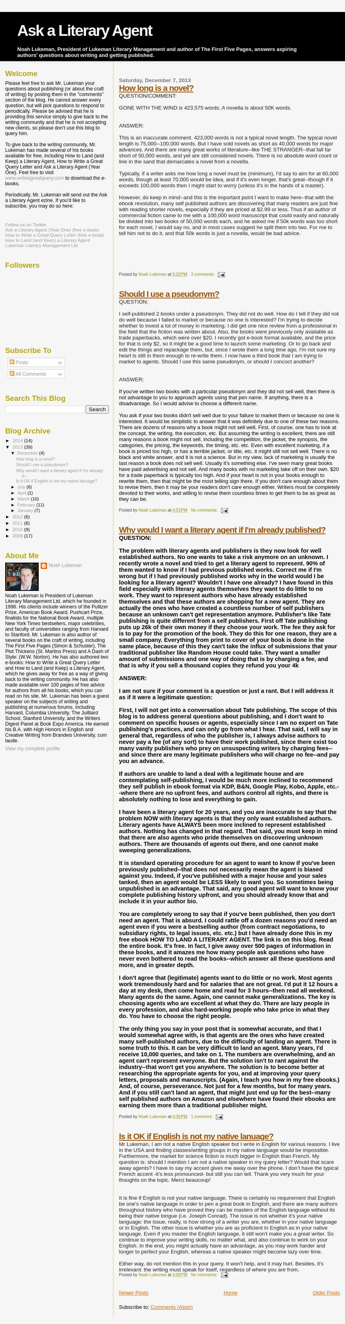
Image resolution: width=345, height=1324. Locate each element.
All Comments (28, 374)
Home (231, 1293)
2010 (18, 529)
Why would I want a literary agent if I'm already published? (222, 529)
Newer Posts (133, 1293)
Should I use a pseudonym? (169, 293)
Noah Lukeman (65, 565)
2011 (18, 523)
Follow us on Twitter (25, 224)
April (23, 492)
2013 (18, 446)
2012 (18, 516)
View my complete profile (32, 748)
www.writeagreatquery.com (34, 178)
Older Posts (326, 1293)
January (26, 510)
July (22, 486)
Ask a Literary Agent (84, 30)
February (27, 504)
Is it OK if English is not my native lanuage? (196, 1136)
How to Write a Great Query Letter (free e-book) (54, 234)
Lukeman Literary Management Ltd (41, 245)
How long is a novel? (156, 87)
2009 (18, 535)
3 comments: (203, 274)
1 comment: (202, 1116)
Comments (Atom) (172, 1307)
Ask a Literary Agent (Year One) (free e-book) (52, 229)
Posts (19, 362)
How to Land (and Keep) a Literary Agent (47, 240)
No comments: (205, 510)
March (24, 498)
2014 (18, 440)
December (28, 453)
